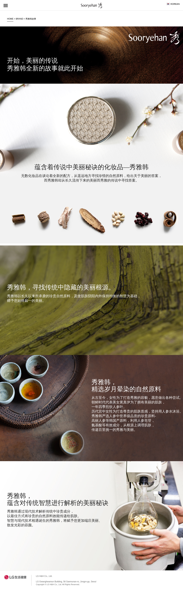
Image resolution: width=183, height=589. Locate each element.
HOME (10, 19)
